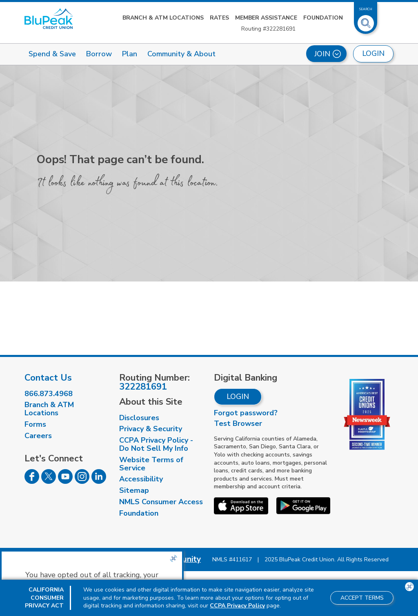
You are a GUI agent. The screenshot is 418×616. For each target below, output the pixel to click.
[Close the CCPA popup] (173, 558)
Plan (129, 54)
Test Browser (238, 423)
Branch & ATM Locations (163, 18)
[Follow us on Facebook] (31, 481)
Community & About (181, 54)
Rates (219, 18)
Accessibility (141, 479)
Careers (38, 436)
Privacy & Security (150, 429)
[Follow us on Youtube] (65, 481)
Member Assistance (266, 18)
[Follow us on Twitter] (48, 481)
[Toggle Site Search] (365, 20)
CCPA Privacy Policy (237, 605)
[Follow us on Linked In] (98, 481)
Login (238, 396)
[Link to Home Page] (48, 18)
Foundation (323, 18)
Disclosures (139, 418)
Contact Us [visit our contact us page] (48, 378)
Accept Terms (362, 598)
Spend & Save (52, 54)
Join (327, 54)
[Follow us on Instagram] (82, 481)
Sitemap (134, 490)
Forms (35, 424)
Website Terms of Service (151, 464)
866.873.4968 (48, 394)
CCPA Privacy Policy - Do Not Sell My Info (156, 444)
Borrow (99, 54)
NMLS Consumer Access (161, 502)
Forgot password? (246, 413)
